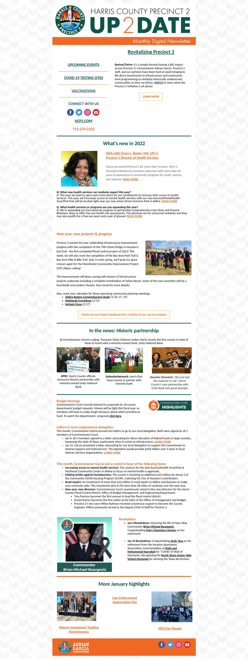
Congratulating (137, 530)
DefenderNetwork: (118, 376)
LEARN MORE (151, 96)
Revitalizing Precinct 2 (151, 52)
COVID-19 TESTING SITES (83, 77)
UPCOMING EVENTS (83, 64)
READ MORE (130, 179)
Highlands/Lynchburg (78, 300)
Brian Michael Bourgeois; (158, 526)
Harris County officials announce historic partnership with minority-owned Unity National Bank (78, 381)
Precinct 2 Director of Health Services (132, 158)
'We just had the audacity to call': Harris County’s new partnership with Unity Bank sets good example (170, 382)
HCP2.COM (83, 121)
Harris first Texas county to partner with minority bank (124, 380)
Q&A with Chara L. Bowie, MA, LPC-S (132, 153)
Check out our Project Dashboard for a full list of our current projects (124, 314)
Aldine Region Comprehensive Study (87, 297)
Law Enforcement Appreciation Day (124, 600)
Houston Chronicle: (162, 377)
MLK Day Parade (169, 628)
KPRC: (65, 376)
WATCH (158, 82)
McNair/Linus (73, 304)
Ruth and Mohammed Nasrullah (152, 550)
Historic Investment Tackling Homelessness (79, 629)
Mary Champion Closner (161, 530)
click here (115, 416)
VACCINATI (80, 91)
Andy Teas (177, 541)
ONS (92, 91)
